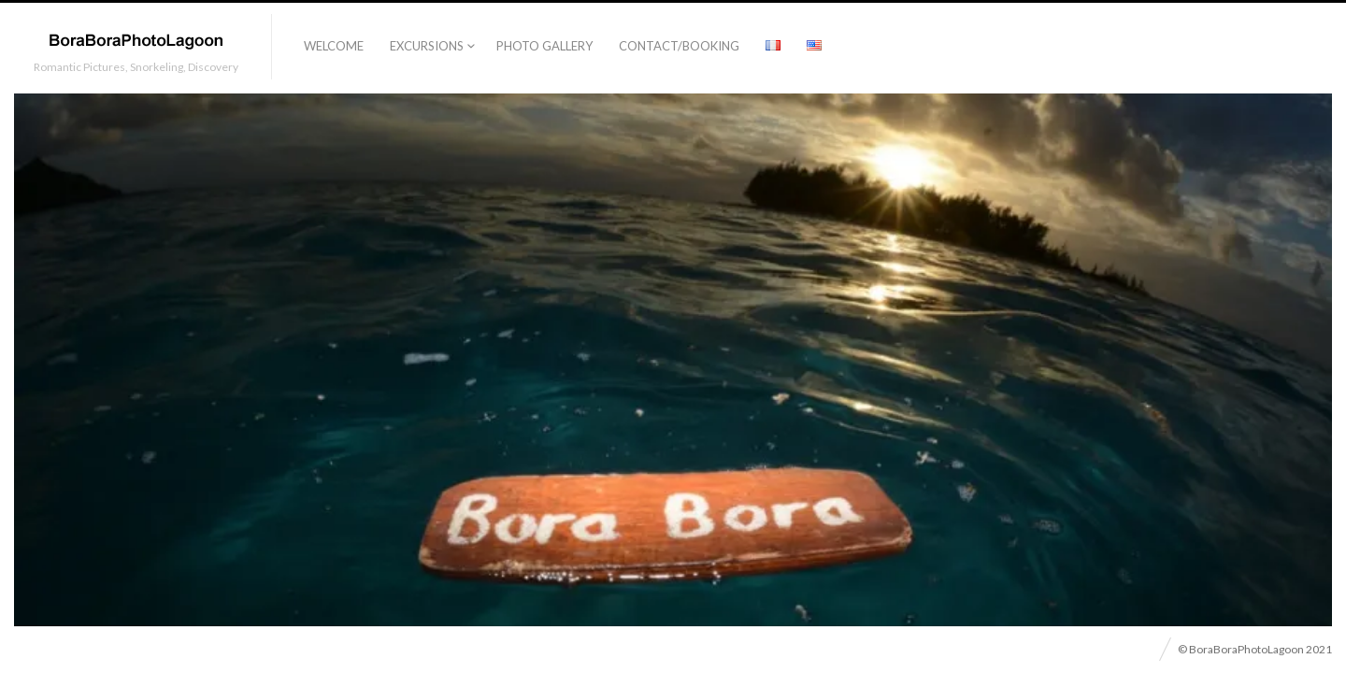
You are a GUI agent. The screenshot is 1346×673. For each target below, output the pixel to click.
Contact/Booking (679, 45)
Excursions (427, 45)
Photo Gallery (544, 45)
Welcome (334, 45)
